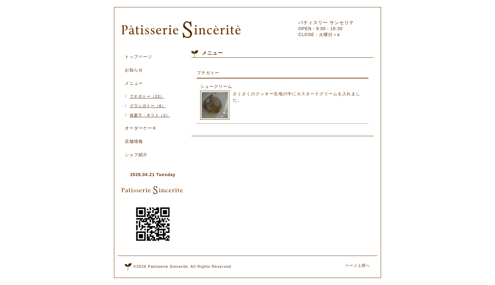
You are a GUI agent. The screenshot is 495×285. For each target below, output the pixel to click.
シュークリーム (216, 86)
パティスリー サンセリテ (326, 22)
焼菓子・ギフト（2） (150, 115)
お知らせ (134, 70)
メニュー (134, 83)
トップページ (138, 56)
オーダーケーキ (141, 128)
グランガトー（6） (148, 106)
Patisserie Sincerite (168, 266)
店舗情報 (134, 141)
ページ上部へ (357, 265)
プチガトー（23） (147, 96)
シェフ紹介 (136, 154)
